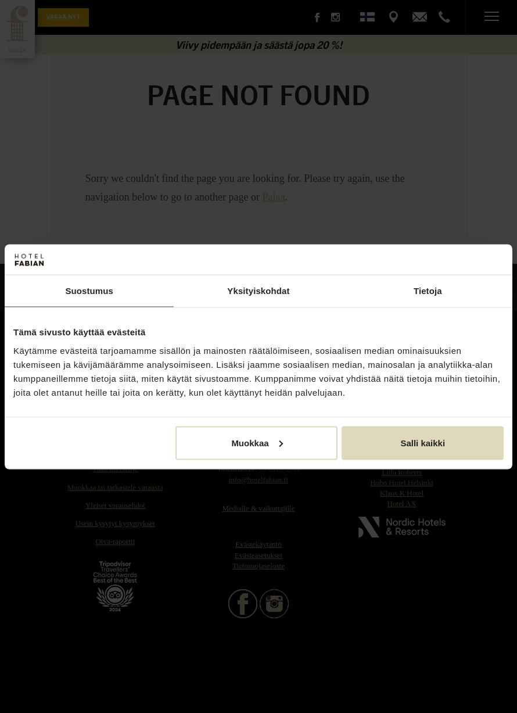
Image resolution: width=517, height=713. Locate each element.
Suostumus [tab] (89, 291)
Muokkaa (256, 442)
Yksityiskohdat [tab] (258, 291)
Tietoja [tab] (428, 291)
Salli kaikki (422, 442)
